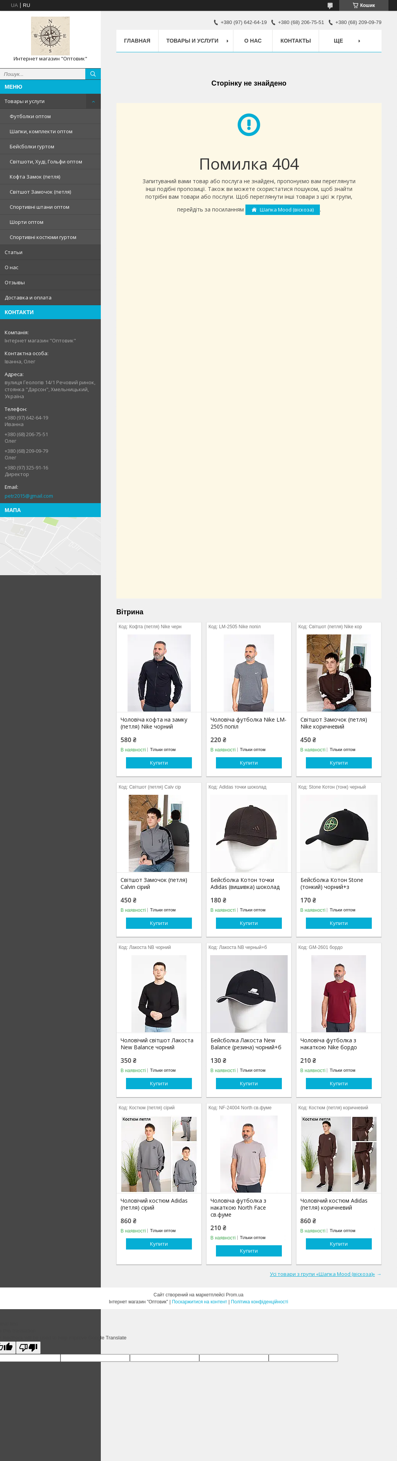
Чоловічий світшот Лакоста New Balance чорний (157, 1044)
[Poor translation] (28, 1347)
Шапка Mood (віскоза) (287, 209)
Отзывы (15, 282)
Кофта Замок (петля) (35, 176)
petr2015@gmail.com (29, 495)
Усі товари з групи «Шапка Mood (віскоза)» (322, 1273)
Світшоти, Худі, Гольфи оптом (46, 161)
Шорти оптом (26, 221)
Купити (159, 762)
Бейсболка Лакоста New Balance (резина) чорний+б (246, 1044)
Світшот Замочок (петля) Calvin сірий (154, 883)
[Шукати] (93, 74)
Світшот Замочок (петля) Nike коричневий (333, 723)
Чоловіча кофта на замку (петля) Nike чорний (154, 723)
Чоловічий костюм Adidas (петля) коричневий (334, 1204)
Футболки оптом (30, 116)
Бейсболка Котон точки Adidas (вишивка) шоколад (245, 883)
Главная (137, 41)
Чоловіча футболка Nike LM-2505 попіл (249, 723)
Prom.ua (234, 1295)
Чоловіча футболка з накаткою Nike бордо (328, 1044)
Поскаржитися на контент (199, 1302)
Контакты (295, 41)
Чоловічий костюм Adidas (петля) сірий (154, 1204)
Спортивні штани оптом (39, 206)
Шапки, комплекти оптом (41, 131)
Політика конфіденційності (259, 1302)
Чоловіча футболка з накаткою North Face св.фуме (238, 1207)
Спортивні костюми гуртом (43, 237)
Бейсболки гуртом (32, 146)
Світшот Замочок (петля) (40, 191)
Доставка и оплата (28, 297)
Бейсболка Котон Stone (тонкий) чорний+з (331, 883)
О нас (11, 267)
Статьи (13, 252)
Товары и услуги (25, 101)
